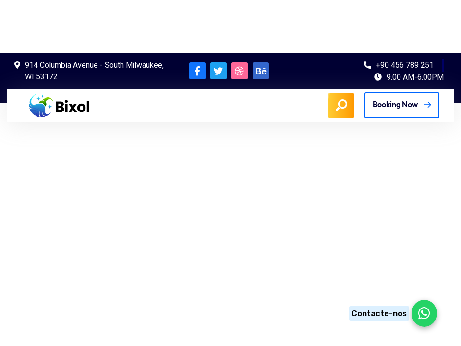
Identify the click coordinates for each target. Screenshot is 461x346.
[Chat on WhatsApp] (390, 313)
